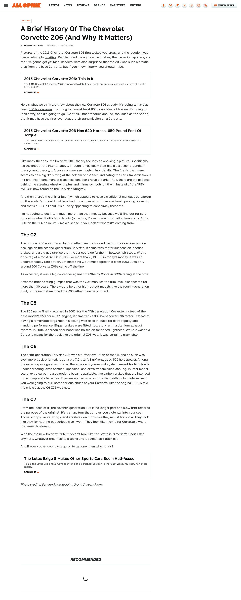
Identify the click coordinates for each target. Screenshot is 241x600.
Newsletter (224, 5)
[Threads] (191, 5)
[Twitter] (184, 5)
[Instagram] (198, 5)
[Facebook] (163, 5)
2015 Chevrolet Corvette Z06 (63, 52)
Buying (135, 5)
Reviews (82, 5)
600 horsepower (40, 109)
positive (50, 57)
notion (143, 114)
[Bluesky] (170, 5)
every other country (44, 446)
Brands (99, 5)
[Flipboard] (177, 5)
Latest (54, 5)
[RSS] (205, 5)
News (67, 5)
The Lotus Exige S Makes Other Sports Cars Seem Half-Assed (79, 458)
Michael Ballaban (33, 45)
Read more (30, 92)
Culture (26, 21)
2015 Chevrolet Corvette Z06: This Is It (59, 79)
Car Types (118, 5)
